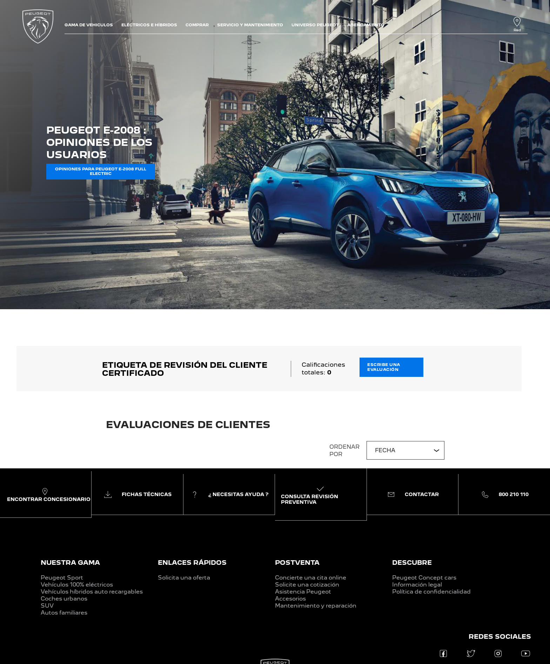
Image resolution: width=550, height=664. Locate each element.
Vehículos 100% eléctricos (77, 584)
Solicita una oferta (184, 577)
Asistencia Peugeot (303, 591)
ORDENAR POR (344, 450)
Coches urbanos (64, 598)
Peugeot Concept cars (424, 577)
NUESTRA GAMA (70, 562)
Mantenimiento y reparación (315, 605)
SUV (47, 605)
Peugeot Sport (62, 577)
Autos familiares (64, 612)
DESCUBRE (412, 562)
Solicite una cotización (307, 584)
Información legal (417, 584)
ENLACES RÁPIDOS (192, 562)
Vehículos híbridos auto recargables (92, 591)
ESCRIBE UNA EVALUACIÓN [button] (383, 367)
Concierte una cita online (310, 577)
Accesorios (290, 598)
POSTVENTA (297, 562)
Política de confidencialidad (431, 591)
